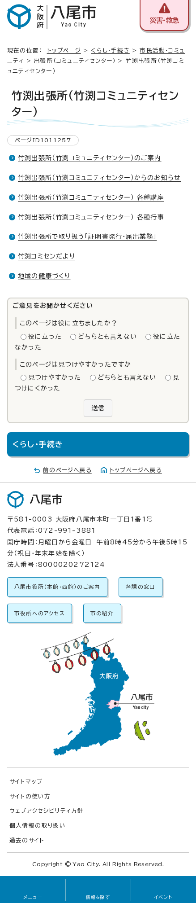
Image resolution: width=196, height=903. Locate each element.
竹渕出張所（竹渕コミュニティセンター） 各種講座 (91, 197)
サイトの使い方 (30, 796)
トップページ (64, 50)
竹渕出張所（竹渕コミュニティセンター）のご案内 (90, 158)
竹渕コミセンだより (46, 256)
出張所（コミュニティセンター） (74, 61)
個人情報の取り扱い (37, 825)
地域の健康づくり (44, 276)
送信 (98, 408)
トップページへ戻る (136, 470)
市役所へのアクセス (39, 613)
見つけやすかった (54, 377)
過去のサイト (26, 840)
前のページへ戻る (67, 470)
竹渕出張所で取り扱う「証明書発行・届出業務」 (87, 236)
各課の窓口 (140, 586)
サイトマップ (26, 782)
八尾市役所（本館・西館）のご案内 (57, 586)
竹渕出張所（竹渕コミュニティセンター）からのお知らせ (99, 178)
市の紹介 (102, 613)
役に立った (45, 336)
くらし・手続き (110, 50)
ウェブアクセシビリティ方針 (46, 811)
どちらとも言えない (107, 336)
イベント (163, 897)
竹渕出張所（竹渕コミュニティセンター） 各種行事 (91, 217)
